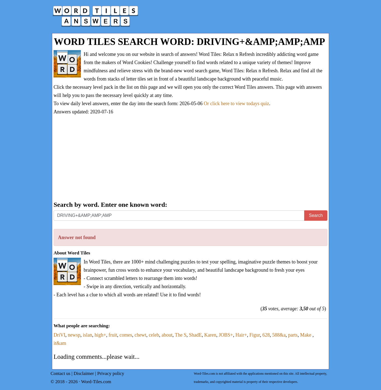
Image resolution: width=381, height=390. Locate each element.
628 (266, 335)
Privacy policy (110, 373)
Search (316, 215)
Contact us (60, 373)
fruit (113, 335)
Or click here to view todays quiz (236, 103)
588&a (279, 335)
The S (181, 335)
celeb (154, 335)
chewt (140, 335)
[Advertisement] (190, 158)
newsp (74, 335)
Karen (210, 335)
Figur (255, 335)
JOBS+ (226, 335)
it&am (60, 343)
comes (125, 335)
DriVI (59, 335)
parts (293, 335)
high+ (100, 335)
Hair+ (241, 335)
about (167, 335)
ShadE (195, 335)
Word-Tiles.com (96, 381)
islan (87, 335)
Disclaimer (84, 373)
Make (306, 335)
